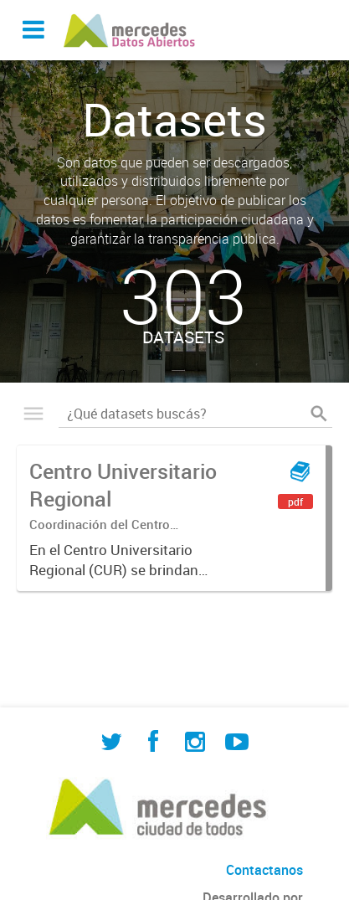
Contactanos (264, 870)
